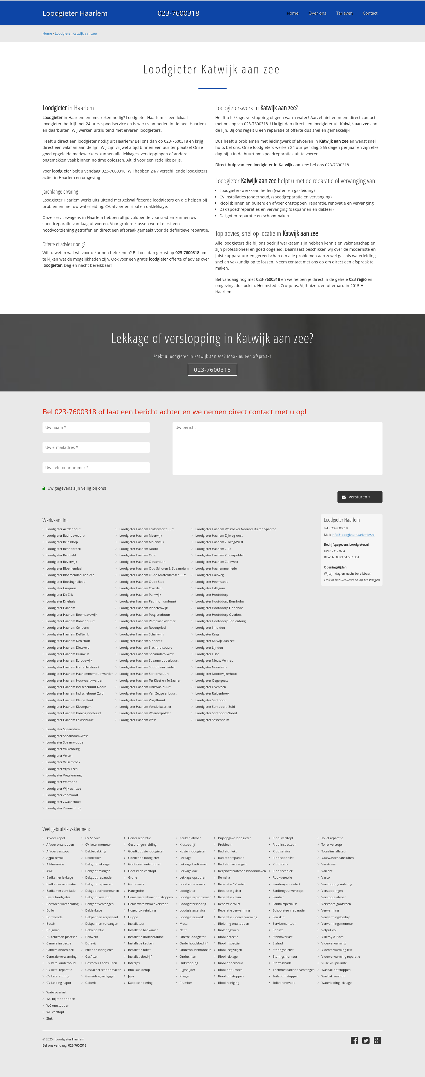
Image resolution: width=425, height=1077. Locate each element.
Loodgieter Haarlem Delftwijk (67, 634)
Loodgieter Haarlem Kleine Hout (69, 700)
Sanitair (278, 897)
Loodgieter (187, 890)
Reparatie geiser (229, 890)
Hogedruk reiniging (142, 910)
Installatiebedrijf (140, 956)
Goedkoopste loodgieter (146, 851)
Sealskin (279, 917)
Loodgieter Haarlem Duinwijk (67, 654)
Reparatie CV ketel (231, 884)
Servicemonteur (284, 923)
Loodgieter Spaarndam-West (67, 736)
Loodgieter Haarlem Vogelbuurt (142, 700)
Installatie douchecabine (146, 937)
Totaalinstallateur (333, 851)
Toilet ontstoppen (286, 976)
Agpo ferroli (55, 858)
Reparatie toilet (229, 904)
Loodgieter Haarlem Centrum (67, 627)
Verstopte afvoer (333, 897)
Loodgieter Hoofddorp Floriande (219, 608)
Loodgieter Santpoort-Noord (216, 713)
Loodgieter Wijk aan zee (63, 788)
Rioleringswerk (229, 930)
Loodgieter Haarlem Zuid (213, 549)
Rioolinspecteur (284, 844)
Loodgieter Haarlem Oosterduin (142, 561)
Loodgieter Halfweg (209, 575)
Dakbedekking (95, 851)
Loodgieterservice (192, 910)
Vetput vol (329, 930)
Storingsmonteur (285, 956)
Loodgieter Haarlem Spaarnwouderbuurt (148, 660)
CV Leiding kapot (58, 982)
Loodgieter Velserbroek (63, 762)
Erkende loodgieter (99, 950)
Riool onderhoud (230, 963)
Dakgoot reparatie (98, 877)
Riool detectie (228, 937)
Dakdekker (93, 858)
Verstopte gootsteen (336, 904)
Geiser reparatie (139, 838)
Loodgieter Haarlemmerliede (216, 568)
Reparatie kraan (229, 897)
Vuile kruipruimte (334, 963)
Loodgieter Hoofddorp (211, 594)
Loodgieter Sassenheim (212, 720)
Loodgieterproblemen (195, 897)
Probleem (225, 844)
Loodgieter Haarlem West (137, 720)
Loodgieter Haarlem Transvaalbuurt (145, 687)
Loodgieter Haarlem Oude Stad (141, 581)
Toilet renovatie (284, 982)
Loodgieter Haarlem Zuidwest (216, 561)
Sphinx (278, 930)
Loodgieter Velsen (59, 755)
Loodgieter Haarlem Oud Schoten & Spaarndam (154, 568)
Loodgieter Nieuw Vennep (214, 660)
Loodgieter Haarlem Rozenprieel (142, 627)
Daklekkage (93, 910)
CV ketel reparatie (59, 970)
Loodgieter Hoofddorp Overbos (218, 614)
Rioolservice (281, 851)
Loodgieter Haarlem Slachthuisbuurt (145, 647)
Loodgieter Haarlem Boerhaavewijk (71, 614)
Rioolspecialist (283, 858)
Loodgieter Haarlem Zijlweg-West (219, 542)
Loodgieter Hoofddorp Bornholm (219, 601)
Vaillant (326, 871)
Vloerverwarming (333, 943)
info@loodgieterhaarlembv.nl (353, 534)
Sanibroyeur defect (286, 884)
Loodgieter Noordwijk (211, 667)
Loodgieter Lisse (207, 654)
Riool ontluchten (230, 970)
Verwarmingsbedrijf (335, 917)
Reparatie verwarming (234, 910)
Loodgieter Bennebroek (63, 549)
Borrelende (54, 917)
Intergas (134, 963)
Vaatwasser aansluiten (337, 858)
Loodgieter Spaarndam (63, 729)
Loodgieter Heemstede (211, 581)
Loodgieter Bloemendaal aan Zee (70, 575)
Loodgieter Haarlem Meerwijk (140, 535)
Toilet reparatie (332, 838)
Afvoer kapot (55, 838)
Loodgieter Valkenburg (63, 749)
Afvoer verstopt (57, 851)
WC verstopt (55, 1012)
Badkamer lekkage (59, 877)
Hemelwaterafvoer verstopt (148, 904)
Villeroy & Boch (332, 937)
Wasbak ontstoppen (336, 970)
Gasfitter (91, 956)
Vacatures (328, 864)
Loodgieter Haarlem (75, 13)
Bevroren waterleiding (62, 904)
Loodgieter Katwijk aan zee (76, 33)
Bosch (50, 923)
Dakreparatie (94, 930)
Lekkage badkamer (193, 864)
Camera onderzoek (60, 950)
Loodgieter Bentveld (61, 555)
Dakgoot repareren (99, 884)
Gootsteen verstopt (142, 871)
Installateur (136, 923)
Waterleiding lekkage (336, 982)
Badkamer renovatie (61, 884)
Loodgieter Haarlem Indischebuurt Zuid (75, 693)
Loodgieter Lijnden (209, 647)
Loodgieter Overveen (210, 687)
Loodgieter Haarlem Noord (138, 549)
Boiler (50, 910)
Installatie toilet (139, 950)
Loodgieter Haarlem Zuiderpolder (219, 555)
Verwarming (330, 910)
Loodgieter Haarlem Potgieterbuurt (144, 614)
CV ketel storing (57, 976)
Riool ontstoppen (231, 976)
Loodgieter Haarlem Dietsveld (68, 647)
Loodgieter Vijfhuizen (62, 769)
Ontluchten (188, 956)
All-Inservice (55, 864)
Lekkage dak (189, 871)
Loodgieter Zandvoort (62, 795)
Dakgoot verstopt (98, 897)
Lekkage (185, 858)
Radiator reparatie (231, 858)
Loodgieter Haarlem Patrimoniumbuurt (147, 601)
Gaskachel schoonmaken (103, 970)
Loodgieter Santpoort (211, 700)
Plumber (186, 982)
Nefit (183, 930)
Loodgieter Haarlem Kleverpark (68, 706)
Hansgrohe (136, 890)
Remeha (224, 877)
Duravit (90, 943)
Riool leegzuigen (230, 950)
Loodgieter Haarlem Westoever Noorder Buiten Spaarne (235, 529)
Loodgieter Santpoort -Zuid (215, 706)
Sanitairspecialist (285, 904)
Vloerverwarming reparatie (340, 956)
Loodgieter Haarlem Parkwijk (140, 594)
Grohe (132, 877)
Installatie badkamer (143, 930)
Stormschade (282, 963)
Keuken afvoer (190, 838)
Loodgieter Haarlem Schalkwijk (141, 634)
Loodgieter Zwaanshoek (63, 802)
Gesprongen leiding (142, 844)
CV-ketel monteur (98, 844)
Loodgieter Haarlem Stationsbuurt (144, 673)
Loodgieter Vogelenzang (64, 775)
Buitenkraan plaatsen (61, 937)
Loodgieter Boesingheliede (65, 581)
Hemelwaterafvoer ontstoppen (150, 897)
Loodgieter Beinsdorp (62, 542)
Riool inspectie (229, 943)
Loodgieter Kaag (207, 634)
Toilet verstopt (331, 844)
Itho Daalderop (139, 970)
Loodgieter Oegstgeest (211, 680)
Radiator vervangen (232, 864)
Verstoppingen (332, 890)
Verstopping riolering (336, 884)
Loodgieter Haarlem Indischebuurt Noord (76, 687)
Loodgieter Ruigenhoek (212, 693)
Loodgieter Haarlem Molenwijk (141, 542)
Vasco (325, 877)
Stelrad (278, 943)
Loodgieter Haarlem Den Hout (68, 641)
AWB (49, 871)
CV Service (92, 838)
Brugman (53, 930)
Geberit (90, 982)
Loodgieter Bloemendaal (64, 568)
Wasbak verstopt (333, 976)
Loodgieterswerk (192, 917)
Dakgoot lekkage (97, 864)
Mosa (183, 923)
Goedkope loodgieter (143, 858)
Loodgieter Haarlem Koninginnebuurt (73, 713)
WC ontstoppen (57, 1005)
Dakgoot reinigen (97, 871)
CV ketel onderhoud (61, 963)
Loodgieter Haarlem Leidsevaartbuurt (146, 529)
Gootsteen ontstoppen (144, 864)
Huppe (133, 917)
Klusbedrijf (187, 844)
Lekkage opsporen (193, 877)
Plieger (184, 976)
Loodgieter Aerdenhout (63, 529)
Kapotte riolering (140, 982)
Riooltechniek (283, 871)
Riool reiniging (228, 982)
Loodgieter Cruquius (61, 588)
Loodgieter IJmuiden (210, 627)
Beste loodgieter (58, 897)
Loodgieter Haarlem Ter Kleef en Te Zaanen (150, 680)
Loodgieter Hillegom (210, 588)
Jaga (131, 976)
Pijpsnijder (187, 970)
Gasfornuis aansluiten (101, 963)
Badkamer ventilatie (60, 890)
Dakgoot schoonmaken (102, 890)
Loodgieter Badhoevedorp (65, 535)
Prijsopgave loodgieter (234, 838)
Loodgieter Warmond (61, 782)
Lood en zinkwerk (192, 884)
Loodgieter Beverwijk (61, 561)
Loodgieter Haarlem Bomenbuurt (70, 621)
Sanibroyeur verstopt (288, 890)
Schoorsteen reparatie (289, 910)
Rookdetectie (282, 877)
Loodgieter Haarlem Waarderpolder (145, 713)
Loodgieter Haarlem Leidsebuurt (69, 720)
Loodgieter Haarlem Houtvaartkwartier (74, 680)
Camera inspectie (58, 943)
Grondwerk (136, 884)
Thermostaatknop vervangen (294, 970)
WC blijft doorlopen (60, 999)
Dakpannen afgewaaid (101, 917)
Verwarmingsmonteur (337, 923)
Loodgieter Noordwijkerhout (216, 673)
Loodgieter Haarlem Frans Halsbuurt (72, 667)
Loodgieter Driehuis (60, 601)
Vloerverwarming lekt (336, 950)
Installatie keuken (141, 943)
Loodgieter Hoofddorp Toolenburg (220, 621)
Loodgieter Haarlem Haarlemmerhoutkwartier (79, 673)
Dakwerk (91, 937)
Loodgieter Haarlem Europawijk (69, 660)
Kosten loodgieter (192, 851)
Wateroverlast (56, 992)
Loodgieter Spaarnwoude (64, 742)
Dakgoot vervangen (99, 904)
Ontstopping (189, 963)
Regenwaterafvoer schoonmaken (242, 871)
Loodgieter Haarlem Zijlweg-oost (219, 535)
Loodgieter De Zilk (59, 594)
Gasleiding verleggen (100, 976)
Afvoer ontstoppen (60, 844)
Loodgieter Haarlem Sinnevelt (140, 641)
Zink (49, 1018)
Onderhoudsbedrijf (194, 943)
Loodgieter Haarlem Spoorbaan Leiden (147, 667)
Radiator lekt (227, 851)
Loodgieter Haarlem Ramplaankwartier (147, 621)
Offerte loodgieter (192, 937)
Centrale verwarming (61, 956)
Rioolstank (280, 864)
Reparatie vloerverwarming (237, 917)
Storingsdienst (283, 950)
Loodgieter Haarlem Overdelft (141, 588)
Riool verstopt (283, 838)
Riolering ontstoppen (233, 923)
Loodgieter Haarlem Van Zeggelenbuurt (147, 693)
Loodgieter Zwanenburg (63, 808)
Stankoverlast (282, 937)
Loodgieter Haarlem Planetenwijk (143, 608)
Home (47, 33)
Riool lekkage (228, 956)
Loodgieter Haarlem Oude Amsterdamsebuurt (152, 575)
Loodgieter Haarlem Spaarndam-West (146, 654)
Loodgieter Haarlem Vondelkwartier (145, 706)
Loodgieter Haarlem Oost (137, 555)
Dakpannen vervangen (101, 923)
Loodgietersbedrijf (193, 904)
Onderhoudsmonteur (195, 950)
